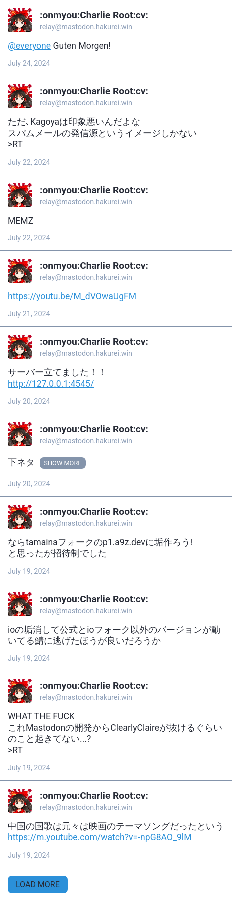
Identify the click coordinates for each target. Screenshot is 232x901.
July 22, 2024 (29, 162)
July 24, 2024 (29, 63)
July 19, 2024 (29, 571)
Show (53, 463)
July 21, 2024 (29, 314)
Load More (38, 884)
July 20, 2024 (29, 401)
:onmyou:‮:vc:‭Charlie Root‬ (94, 15)
